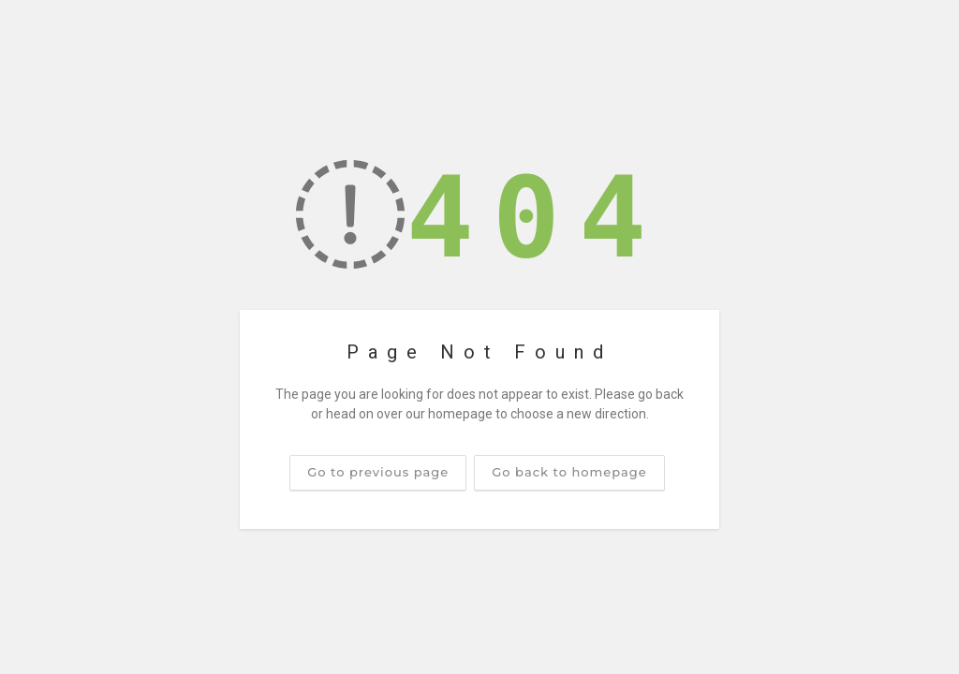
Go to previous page (378, 471)
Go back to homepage (569, 471)
